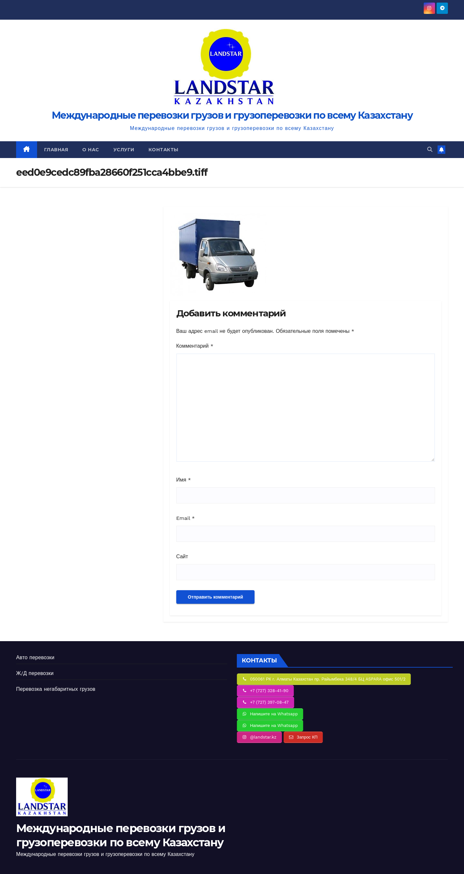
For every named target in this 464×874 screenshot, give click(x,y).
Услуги (123, 150)
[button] (429, 149)
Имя (183, 480)
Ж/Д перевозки (34, 673)
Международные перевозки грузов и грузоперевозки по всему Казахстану (232, 115)
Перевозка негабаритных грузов (55, 689)
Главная (56, 150)
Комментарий (194, 346)
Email (185, 518)
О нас (90, 150)
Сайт (182, 556)
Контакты (164, 150)
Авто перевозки (35, 657)
